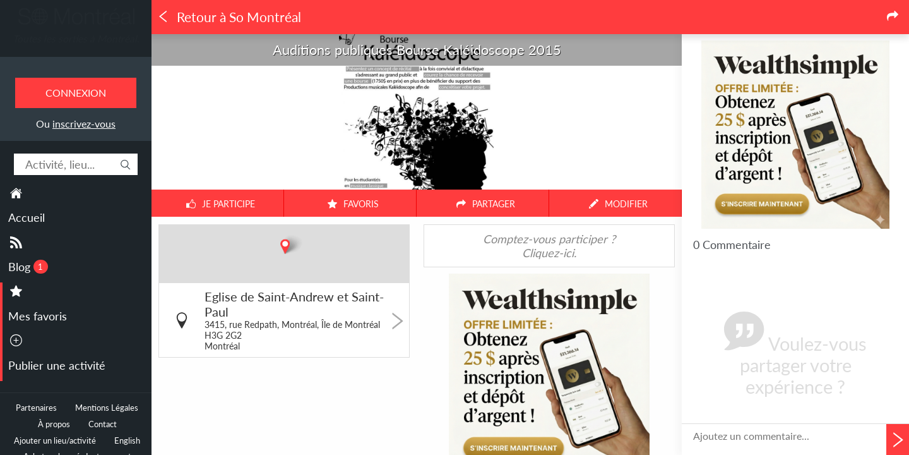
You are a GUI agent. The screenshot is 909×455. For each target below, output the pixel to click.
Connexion (75, 93)
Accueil (26, 217)
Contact (102, 424)
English (127, 441)
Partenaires (36, 408)
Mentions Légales (106, 408)
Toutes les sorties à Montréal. (76, 38)
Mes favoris (37, 316)
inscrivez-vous (84, 124)
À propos (54, 424)
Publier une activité (56, 365)
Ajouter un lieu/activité (55, 441)
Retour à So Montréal (229, 17)
